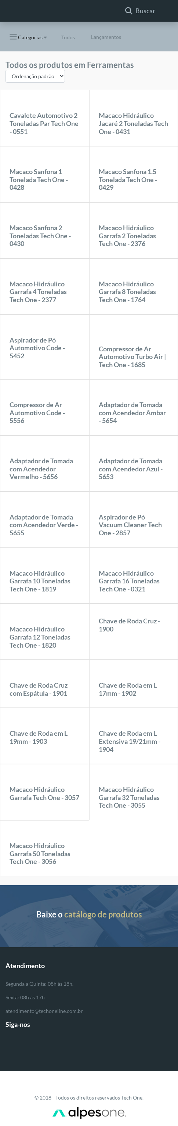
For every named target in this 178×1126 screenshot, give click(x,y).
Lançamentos (106, 37)
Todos (68, 37)
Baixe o (89, 914)
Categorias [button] (25, 37)
